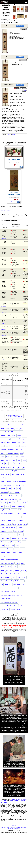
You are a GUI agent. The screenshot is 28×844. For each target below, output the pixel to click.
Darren (16, 556)
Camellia (18, 517)
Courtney (13, 542)
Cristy (2, 545)
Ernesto (22, 588)
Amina (2, 456)
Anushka (8, 467)
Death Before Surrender (7, 563)
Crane (24, 542)
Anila (6, 464)
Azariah (9, 478)
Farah (20, 605)
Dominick (23, 570)
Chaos (8, 527)
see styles (3, 238)
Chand (3, 527)
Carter (14, 520)
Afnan (13, 439)
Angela (24, 460)
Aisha (2, 446)
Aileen (14, 442)
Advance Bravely (5, 439)
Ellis (22, 584)
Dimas (2, 570)
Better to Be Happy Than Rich (9, 499)
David (2, 559)
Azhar (14, 478)
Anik (2, 464)
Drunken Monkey (5, 577)
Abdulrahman (18, 432)
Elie (2, 584)
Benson (17, 492)
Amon (22, 456)
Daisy (17, 545)
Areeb (19, 467)
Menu (24, 2)
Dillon (23, 566)
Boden (13, 506)
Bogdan (3, 510)
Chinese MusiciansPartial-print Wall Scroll (14, 193)
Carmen (3, 520)
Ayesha (3, 478)
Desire (2, 566)
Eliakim (17, 581)
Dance (13, 134)
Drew (19, 573)
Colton (8, 538)
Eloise (2, 588)
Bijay (20, 499)
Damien (3, 552)
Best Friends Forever (14, 495)
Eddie (19, 577)
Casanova (20, 520)
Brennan (14, 510)
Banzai (9, 481)
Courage (7, 542)
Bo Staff (7, 506)
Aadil (2, 428)
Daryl (20, 556)
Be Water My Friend (18, 485)
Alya (21, 453)
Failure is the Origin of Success (9, 602)
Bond (8, 510)
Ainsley (19, 442)
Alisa (21, 449)
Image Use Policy (5, 827)
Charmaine (20, 527)
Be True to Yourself (6, 485)
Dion (7, 570)
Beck (14, 488)
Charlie (13, 527)
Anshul (3, 467)
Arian (2, 471)
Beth (23, 495)
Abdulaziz (3, 432)
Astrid (22, 474)
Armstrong (22, 471)
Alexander (23, 446)
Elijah (6, 584)
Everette (12, 591)
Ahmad (3, 442)
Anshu (21, 464)
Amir (7, 456)
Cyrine (7, 545)
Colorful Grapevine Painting (14, 159)
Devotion (8, 566)
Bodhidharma (20, 506)
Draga (2, 573)
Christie (10, 534)
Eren (12, 588)
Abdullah (10, 432)
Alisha (2, 453)
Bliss (2, 506)
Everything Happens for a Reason (10, 595)
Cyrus (12, 545)
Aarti (12, 428)
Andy (14, 460)
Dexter (14, 566)
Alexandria (11, 449)
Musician (9, 134)
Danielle (20, 552)
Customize (20, 25)
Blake (15, 503)
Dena (22, 563)
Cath (14, 524)
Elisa (14, 584)
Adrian (13, 435)
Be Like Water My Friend (19, 481)
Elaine (2, 581)
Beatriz (9, 488)
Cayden (20, 524)
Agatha (19, 439)
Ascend (8, 474)
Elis (10, 584)
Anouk (15, 464)
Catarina (9, 524)
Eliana (22, 581)
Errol (2, 591)
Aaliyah (7, 428)
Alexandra (4, 449)
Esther (7, 591)
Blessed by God (23, 503)
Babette (3, 481)
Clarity (2, 538)
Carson (9, 520)
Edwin (24, 577)
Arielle (11, 471)
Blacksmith (4, 503)
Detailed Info (8, 167)
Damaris (16, 549)
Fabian (3, 598)
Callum (8, 517)
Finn (8, 609)
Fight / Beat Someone (6, 210)
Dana (8, 552)
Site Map (14, 825)
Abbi (17, 428)
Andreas (8, 460)
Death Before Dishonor (12, 559)
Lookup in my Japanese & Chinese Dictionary (15, 416)
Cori (2, 542)
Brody (19, 510)
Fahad (8, 598)
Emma (7, 588)
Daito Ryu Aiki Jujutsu (6, 549)
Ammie (17, 456)
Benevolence (4, 492)
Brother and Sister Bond (7, 513)
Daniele (14, 552)
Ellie (18, 584)
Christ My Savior (18, 531)
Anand (3, 460)
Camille (25, 517)
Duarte (14, 577)
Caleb (2, 517)
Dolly (11, 570)
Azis (18, 478)
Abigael (3, 435)
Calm (12, 517)
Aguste (24, 439)
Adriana (19, 435)
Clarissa (21, 534)
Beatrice (3, 488)
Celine (25, 524)
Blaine (10, 503)
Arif (16, 471)
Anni (11, 464)
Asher (17, 474)
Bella (18, 488)
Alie (17, 449)
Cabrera (18, 513)
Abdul (21, 428)
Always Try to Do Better (12, 453)
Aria (24, 467)
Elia (12, 581)
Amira (12, 456)
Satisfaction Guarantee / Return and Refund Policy (17, 828)
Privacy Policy (13, 827)
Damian (22, 549)
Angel (18, 460)
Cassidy (3, 524)
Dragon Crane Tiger (11, 573)
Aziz (22, 478)
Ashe (13, 474)
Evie (22, 595)
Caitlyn (24, 513)
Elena (7, 581)
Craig (19, 542)
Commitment (15, 538)
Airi (24, 442)
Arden (14, 467)
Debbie (18, 563)
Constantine (23, 538)
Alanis (12, 446)
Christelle (3, 534)
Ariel (7, 471)
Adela (8, 435)
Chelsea (10, 531)
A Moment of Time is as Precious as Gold (12, 424)
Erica (16, 588)
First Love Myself (15, 609)
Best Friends (4, 495)
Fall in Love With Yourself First (9, 605)
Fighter (3, 609)
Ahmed (8, 442)
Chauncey (3, 531)
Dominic (17, 570)
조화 (25, 90)
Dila (19, 566)
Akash (7, 446)
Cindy (15, 534)
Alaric (17, 446)
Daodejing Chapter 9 (6, 556)
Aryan (2, 474)
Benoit (11, 492)
